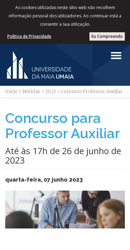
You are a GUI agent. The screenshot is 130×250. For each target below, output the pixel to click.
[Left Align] (116, 55)
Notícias (31, 91)
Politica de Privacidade (29, 36)
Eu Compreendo (107, 36)
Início (11, 91)
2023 (50, 91)
